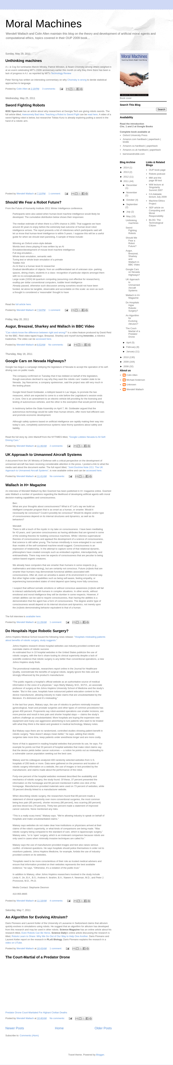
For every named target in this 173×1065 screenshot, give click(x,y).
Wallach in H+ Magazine (25, 485)
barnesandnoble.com (134, 154)
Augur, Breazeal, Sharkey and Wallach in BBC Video (49, 326)
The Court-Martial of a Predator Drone (37, 957)
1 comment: (54, 193)
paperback (154, 139)
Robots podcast (157, 173)
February (131, 347)
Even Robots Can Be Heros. (36, 932)
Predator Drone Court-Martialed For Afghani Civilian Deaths (36, 1012)
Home (59, 1028)
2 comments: (57, 446)
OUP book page (157, 170)
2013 (126, 172)
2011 (126, 181)
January (130, 351)
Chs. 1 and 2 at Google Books (136, 126)
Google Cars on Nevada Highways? (35, 361)
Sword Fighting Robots (25, 105)
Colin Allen (131, 375)
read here (93, 114)
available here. (33, 616)
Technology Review (61, 73)
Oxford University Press (135, 135)
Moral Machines (43, 24)
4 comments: (57, 900)
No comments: (56, 344)
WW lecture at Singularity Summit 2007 (156, 187)
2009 (126, 361)
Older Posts (103, 1028)
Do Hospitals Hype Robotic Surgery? (36, 631)
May (128, 216)
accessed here (43, 339)
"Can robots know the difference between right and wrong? (35, 332)
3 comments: (49, 88)
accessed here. (94, 470)
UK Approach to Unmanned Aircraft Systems (43, 455)
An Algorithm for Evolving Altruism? (36, 917)
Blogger (100, 1054)
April (129, 342)
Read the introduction (132, 123)
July (128, 211)
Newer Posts (14, 1028)
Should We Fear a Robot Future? (33, 202)
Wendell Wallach (135, 389)
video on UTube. (14, 942)
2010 (126, 357)
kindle (126, 142)
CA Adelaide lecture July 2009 (158, 195)
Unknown (131, 384)
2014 (126, 167)
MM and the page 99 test (155, 179)
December (131, 185)
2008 (126, 366)
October (130, 199)
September (132, 204)
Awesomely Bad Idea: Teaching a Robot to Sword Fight (50, 114)
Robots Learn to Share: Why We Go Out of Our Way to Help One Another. (49, 936)
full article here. (23, 304)
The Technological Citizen (156, 223)
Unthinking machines (23, 61)
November (131, 192)
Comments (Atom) (29, 1035)
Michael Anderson (135, 380)
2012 (126, 176)
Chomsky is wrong (76, 79)
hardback (142, 139)
